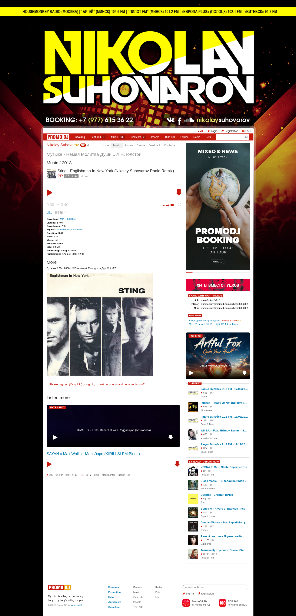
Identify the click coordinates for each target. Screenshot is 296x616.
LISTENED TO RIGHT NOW (204, 461)
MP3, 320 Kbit (68, 219)
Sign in (190, 593)
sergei (201, 324)
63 (204, 498)
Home (105, 145)
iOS (208, 605)
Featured (98, 137)
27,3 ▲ (71, 176)
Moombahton (63, 229)
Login (214, 131)
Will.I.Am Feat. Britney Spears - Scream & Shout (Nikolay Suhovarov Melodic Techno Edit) (224, 430)
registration (207, 593)
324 (205, 420)
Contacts (169, 145)
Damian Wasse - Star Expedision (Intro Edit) (224, 522)
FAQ (247, 131)
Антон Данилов (197, 320)
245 (51, 475)
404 (205, 512)
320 (97, 475)
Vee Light (215, 324)
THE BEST (195, 383)
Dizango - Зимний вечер (217, 494)
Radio (196, 137)
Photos (129, 145)
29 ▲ (89, 475)
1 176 (206, 540)
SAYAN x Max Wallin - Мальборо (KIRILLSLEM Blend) (93, 454)
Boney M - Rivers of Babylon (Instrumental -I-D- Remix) (224, 508)
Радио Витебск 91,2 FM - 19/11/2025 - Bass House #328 (224, 444)
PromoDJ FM (199, 601)
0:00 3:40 (57, 205)
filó (207, 324)
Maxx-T (193, 324)
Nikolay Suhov (63, 145)
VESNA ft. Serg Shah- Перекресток (224, 467)
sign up (63, 384)
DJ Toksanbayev (230, 324)
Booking (80, 137)
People (155, 137)
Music (118, 137)
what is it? (76, 605)
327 (205, 448)
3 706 (206, 554)
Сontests (138, 137)
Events (141, 145)
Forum (184, 137)
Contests (138, 597)
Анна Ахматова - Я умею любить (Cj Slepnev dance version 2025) (224, 536)
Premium (113, 587)
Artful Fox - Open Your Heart (217, 365)
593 (205, 392)
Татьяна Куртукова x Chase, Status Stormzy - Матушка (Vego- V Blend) (224, 550)
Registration (231, 131)
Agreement (114, 601)
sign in (90, 384)
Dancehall (76, 229)
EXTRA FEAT (57, 407)
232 (205, 526)
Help (111, 597)
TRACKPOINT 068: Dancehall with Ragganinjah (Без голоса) (113, 430)
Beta (208, 137)
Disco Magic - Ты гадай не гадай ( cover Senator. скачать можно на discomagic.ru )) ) (224, 481)
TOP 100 (170, 137)
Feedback (155, 145)
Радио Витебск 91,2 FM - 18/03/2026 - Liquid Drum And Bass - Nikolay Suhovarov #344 (224, 416)
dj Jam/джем (213, 320)
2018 (67, 162)
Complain (114, 607)
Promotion (114, 592)
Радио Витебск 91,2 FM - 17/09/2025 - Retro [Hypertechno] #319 (224, 389)
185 (205, 485)
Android (198, 605)
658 (205, 406)
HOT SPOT (196, 336)
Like (49, 212)
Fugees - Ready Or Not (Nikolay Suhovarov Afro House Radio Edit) (224, 402)
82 (204, 471)
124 (77, 475)
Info (157, 597)
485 (205, 434)
